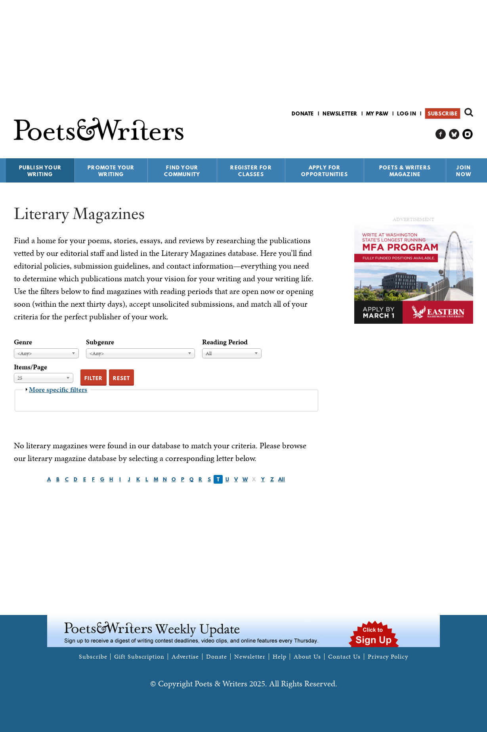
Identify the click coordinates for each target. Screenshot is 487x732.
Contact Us (344, 656)
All (281, 479)
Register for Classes (250, 171)
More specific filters (58, 389)
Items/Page (30, 367)
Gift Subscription (139, 656)
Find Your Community (182, 171)
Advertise (185, 656)
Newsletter (340, 113)
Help (279, 656)
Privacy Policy (388, 656)
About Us (307, 656)
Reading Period (225, 342)
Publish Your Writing (40, 171)
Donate (303, 113)
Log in (406, 113)
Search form (468, 112)
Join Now (463, 171)
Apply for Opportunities (324, 171)
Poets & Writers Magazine (405, 171)
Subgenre (100, 342)
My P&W (377, 113)
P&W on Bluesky (454, 134)
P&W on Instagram (467, 134)
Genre (23, 342)
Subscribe (442, 113)
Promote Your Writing (111, 171)
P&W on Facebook (440, 134)
